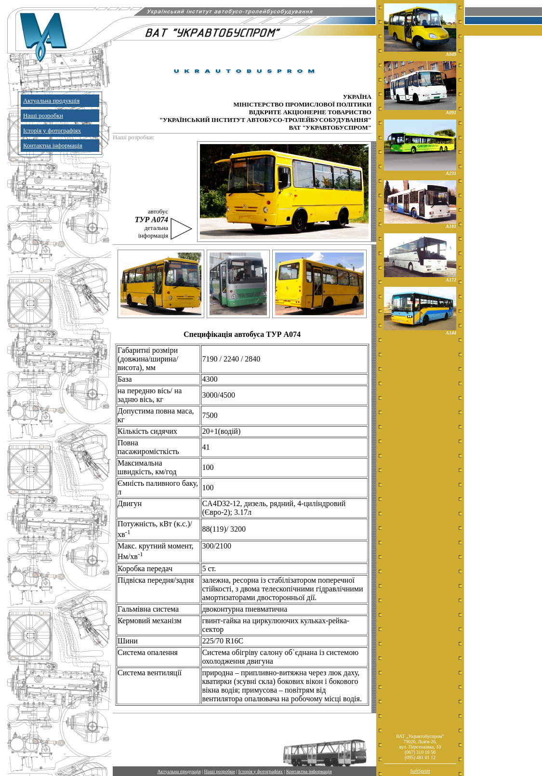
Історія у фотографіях (52, 130)
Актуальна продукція (51, 100)
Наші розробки (43, 115)
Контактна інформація (52, 145)
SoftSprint (420, 771)
